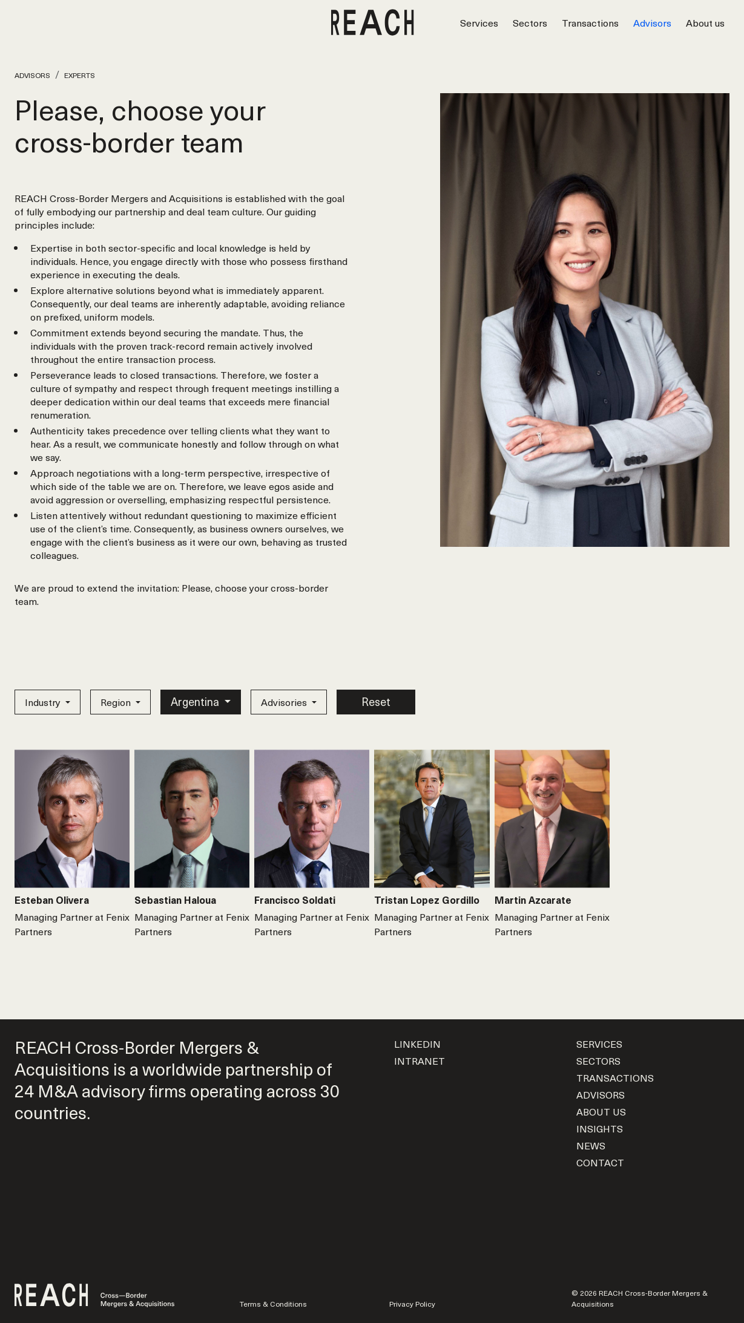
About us (705, 22)
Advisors (652, 22)
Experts (79, 75)
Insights (599, 1128)
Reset (375, 701)
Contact (600, 1162)
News (590, 1145)
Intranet (419, 1060)
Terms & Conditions (273, 1303)
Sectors (530, 22)
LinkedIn (417, 1043)
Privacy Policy (412, 1303)
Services (479, 22)
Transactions (590, 22)
